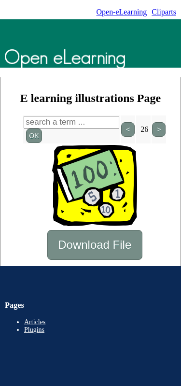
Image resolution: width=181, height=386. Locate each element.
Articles (34, 322)
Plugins (34, 329)
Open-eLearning (121, 12)
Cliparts (164, 12)
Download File (95, 244)
